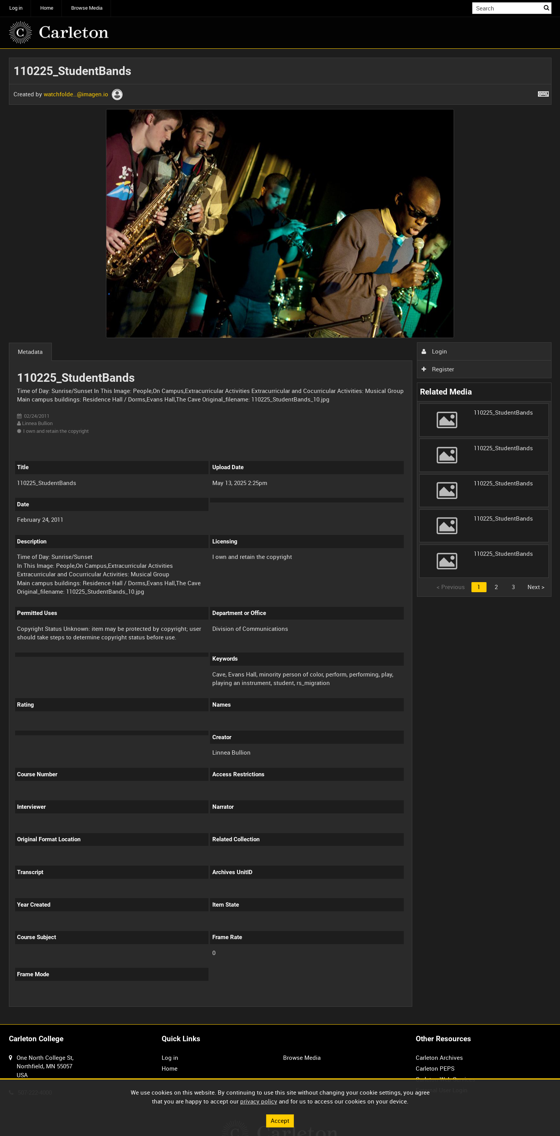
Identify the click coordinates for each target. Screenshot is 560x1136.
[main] (280, 537)
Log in (15, 8)
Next (536, 587)
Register (438, 369)
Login (434, 351)
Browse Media (86, 8)
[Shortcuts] (543, 92)
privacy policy (258, 1101)
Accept (280, 1120)
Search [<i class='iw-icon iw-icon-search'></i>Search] (547, 7)
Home (46, 8)
